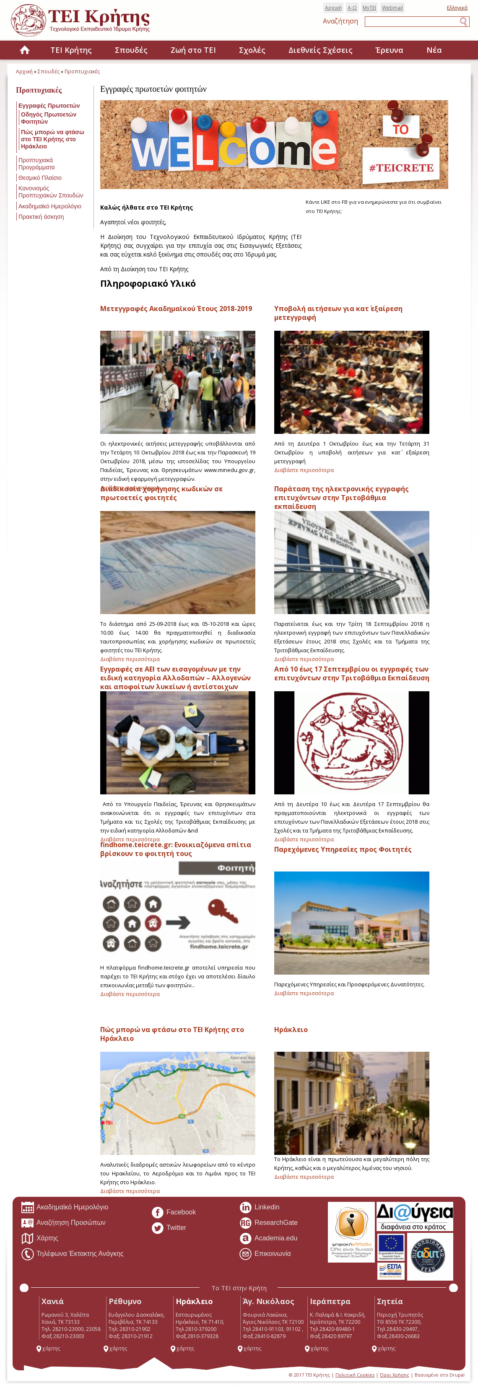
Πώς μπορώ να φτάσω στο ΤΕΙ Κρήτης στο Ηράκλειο (52, 139)
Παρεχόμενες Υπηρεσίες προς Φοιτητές (343, 849)
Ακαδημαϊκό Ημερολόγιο (49, 206)
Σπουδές (131, 50)
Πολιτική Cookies (354, 1375)
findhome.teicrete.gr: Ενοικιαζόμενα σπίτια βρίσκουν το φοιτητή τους (175, 849)
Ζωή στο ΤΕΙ (193, 50)
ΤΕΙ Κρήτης (71, 50)
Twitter (168, 1228)
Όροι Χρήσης (394, 1375)
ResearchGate (268, 1223)
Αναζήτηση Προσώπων (63, 1223)
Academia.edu (268, 1238)
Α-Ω (352, 7)
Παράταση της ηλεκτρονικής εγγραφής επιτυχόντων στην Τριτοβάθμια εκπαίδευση (341, 497)
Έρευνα (389, 50)
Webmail (392, 7)
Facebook (173, 1212)
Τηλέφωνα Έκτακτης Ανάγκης (72, 1254)
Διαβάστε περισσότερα (304, 470)
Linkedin (259, 1207)
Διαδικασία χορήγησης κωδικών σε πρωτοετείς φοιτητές (161, 493)
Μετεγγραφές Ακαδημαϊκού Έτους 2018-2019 (176, 308)
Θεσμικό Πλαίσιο (40, 177)
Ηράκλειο (291, 1029)
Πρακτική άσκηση (41, 216)
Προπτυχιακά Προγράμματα (36, 164)
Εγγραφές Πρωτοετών (49, 105)
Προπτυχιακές (82, 71)
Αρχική (333, 7)
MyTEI (369, 7)
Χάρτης (39, 1238)
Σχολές (252, 50)
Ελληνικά (457, 7)
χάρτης (48, 1348)
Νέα (434, 50)
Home (25, 50)
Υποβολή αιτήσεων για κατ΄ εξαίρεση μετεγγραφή (338, 313)
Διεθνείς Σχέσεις (320, 50)
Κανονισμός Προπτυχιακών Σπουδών (50, 192)
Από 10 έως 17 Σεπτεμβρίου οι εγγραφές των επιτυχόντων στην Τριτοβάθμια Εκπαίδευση (351, 673)
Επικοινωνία (265, 1254)
